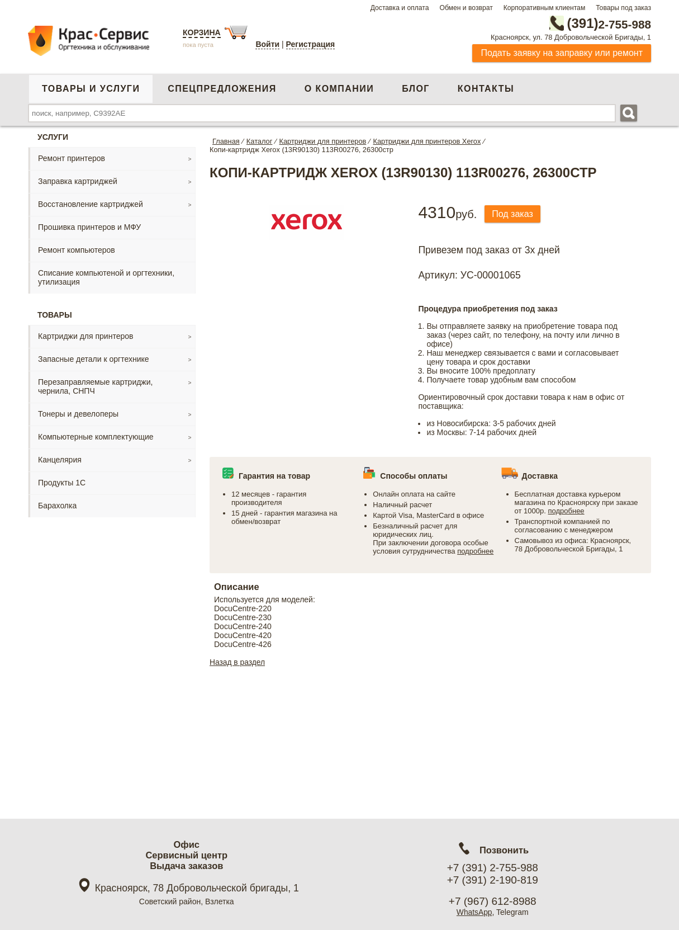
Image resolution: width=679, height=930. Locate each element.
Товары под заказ (623, 8)
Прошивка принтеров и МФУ (89, 227)
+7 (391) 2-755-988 (492, 868)
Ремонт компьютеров (76, 250)
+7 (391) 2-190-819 (492, 880)
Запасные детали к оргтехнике (93, 359)
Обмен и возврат (465, 8)
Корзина (202, 32)
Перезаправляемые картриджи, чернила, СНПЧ (95, 386)
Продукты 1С (62, 482)
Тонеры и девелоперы (78, 413)
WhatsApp (474, 912)
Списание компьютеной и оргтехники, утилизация (106, 277)
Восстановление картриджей (90, 204)
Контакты (486, 88)
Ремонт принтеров (71, 158)
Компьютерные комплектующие (96, 436)
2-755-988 (594, 23)
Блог (416, 88)
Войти (267, 44)
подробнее (475, 551)
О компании (339, 88)
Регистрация (310, 44)
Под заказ (513, 214)
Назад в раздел (238, 662)
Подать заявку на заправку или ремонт (562, 53)
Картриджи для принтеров (85, 336)
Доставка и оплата (400, 8)
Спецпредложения (222, 88)
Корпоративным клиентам (545, 8)
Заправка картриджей (77, 181)
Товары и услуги (91, 88)
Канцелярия (60, 459)
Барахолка (57, 505)
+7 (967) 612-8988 (492, 901)
